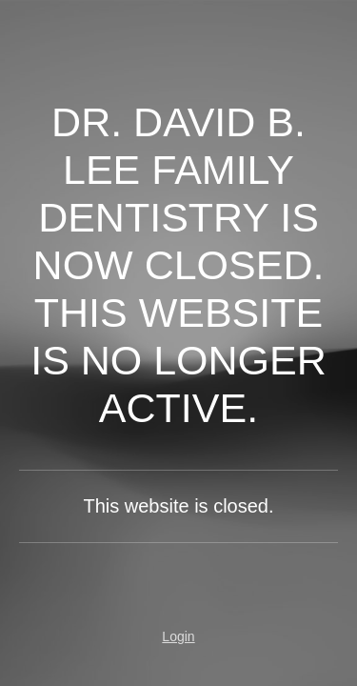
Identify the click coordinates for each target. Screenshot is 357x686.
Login (178, 636)
